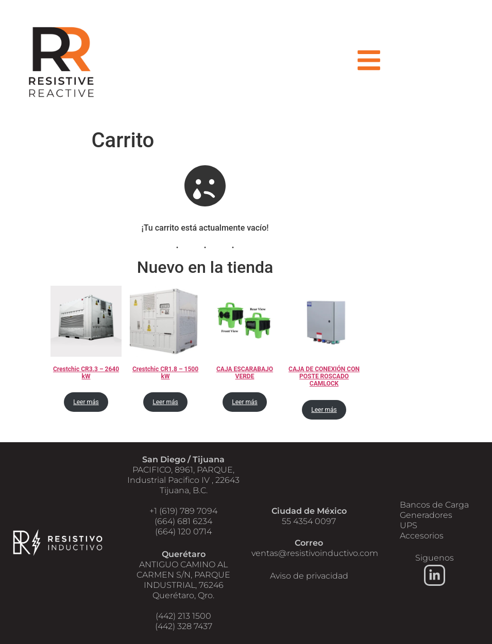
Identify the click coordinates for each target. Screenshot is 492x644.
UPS (408, 525)
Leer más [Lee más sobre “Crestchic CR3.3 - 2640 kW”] (85, 402)
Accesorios (422, 536)
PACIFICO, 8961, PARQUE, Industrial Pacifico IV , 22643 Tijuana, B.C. (183, 480)
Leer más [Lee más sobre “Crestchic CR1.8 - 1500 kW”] (165, 402)
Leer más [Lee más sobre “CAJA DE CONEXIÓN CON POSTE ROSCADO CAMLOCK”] (323, 409)
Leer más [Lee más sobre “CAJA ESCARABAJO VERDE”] (244, 402)
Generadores (426, 515)
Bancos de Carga (434, 505)
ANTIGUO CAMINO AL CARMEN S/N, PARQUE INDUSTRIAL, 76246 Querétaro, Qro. (183, 580)
